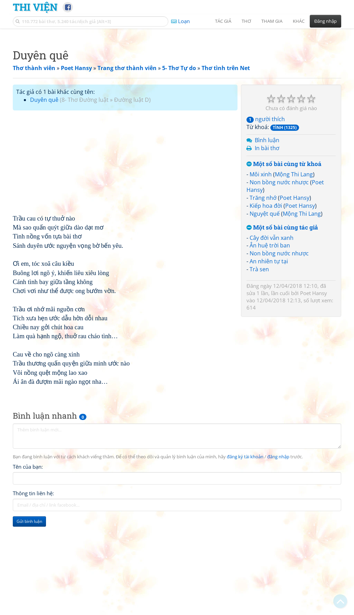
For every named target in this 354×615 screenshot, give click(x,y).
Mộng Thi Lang (294, 271)
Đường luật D (131, 196)
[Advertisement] (177, 81)
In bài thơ (267, 244)
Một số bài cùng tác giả (282, 324)
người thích (265, 215)
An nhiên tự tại (269, 358)
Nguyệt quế (265, 310)
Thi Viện (35, 6)
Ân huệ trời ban (270, 342)
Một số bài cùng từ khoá (284, 260)
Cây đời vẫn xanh (272, 334)
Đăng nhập (325, 21)
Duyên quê (44, 196)
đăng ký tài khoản (245, 553)
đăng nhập (278, 553)
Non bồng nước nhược (279, 279)
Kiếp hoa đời (266, 302)
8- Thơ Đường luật (85, 196)
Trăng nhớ (263, 294)
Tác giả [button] (223, 21)
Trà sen (259, 366)
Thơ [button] (246, 21)
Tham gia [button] (271, 21)
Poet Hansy (294, 294)
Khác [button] (299, 21)
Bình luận (267, 237)
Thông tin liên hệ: (33, 589)
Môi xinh (261, 271)
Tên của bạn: (28, 563)
